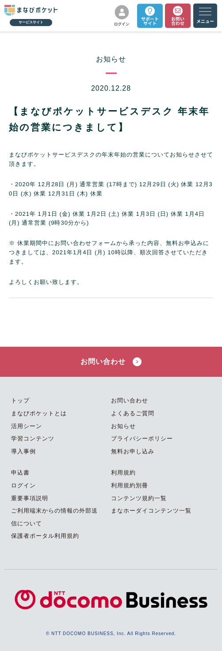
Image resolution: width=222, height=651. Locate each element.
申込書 (20, 472)
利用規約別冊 (129, 485)
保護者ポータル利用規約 (45, 535)
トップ (20, 400)
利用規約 (123, 472)
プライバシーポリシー (142, 438)
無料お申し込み (132, 451)
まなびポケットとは (39, 413)
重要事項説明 (29, 498)
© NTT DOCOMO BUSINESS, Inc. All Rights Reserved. (111, 633)
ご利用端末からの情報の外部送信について (54, 517)
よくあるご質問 (132, 413)
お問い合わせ (110, 361)
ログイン (23, 485)
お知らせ (123, 426)
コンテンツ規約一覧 (139, 498)
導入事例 (23, 451)
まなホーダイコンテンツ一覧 (151, 510)
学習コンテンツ (32, 438)
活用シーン (26, 426)
